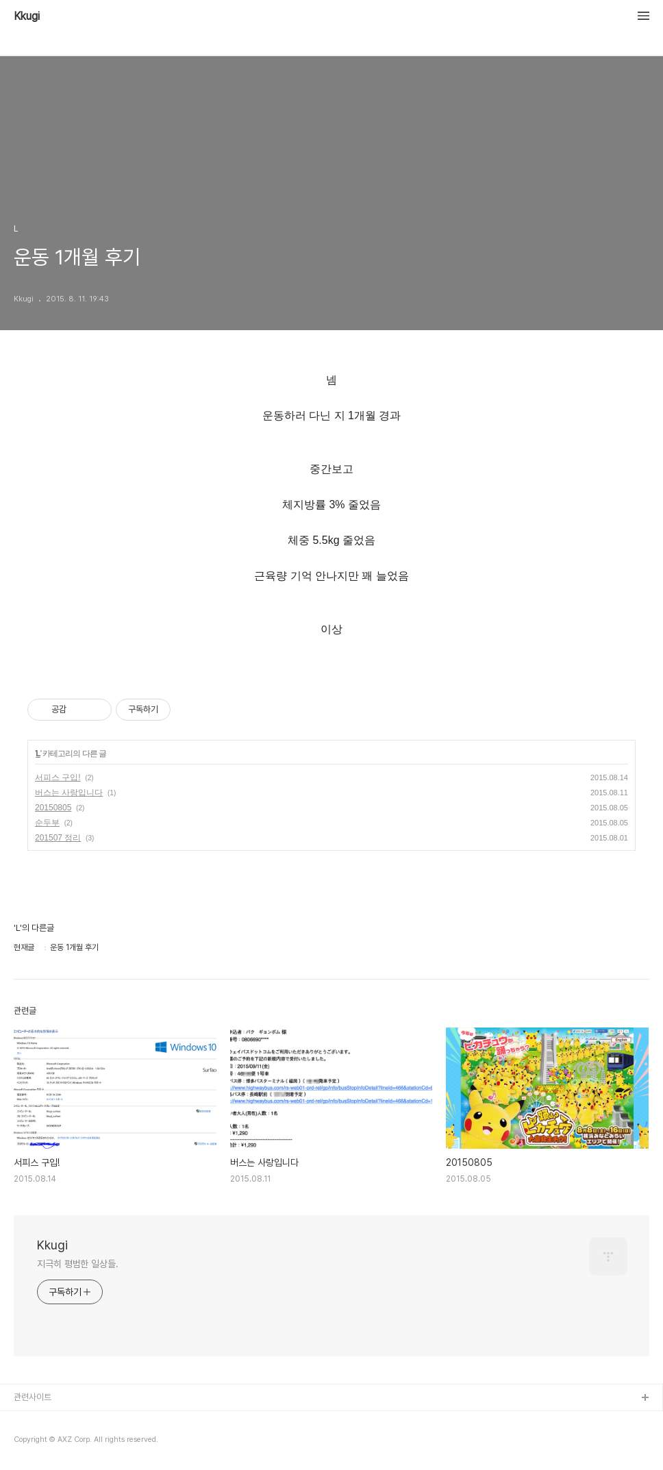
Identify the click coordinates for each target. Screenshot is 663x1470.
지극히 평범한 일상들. (77, 1263)
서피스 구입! (58, 777)
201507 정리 (58, 838)
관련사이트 (32, 1397)
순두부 (47, 822)
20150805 (53, 807)
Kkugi (27, 16)
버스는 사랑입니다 (69, 792)
